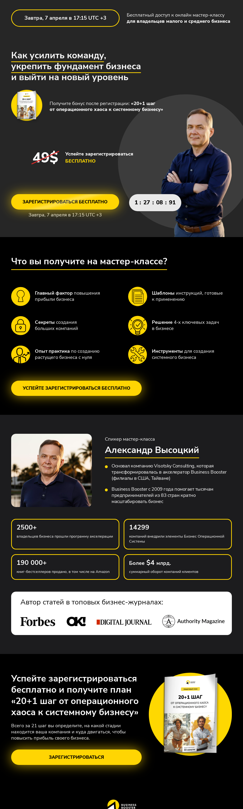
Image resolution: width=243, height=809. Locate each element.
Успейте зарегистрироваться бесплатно (76, 392)
